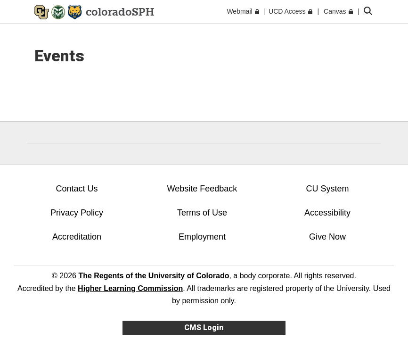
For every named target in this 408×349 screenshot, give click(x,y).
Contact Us (77, 188)
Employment (202, 236)
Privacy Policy (76, 212)
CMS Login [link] (203, 327)
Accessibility (327, 212)
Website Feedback (202, 188)
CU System (327, 188)
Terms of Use (202, 212)
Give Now (327, 236)
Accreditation (76, 236)
